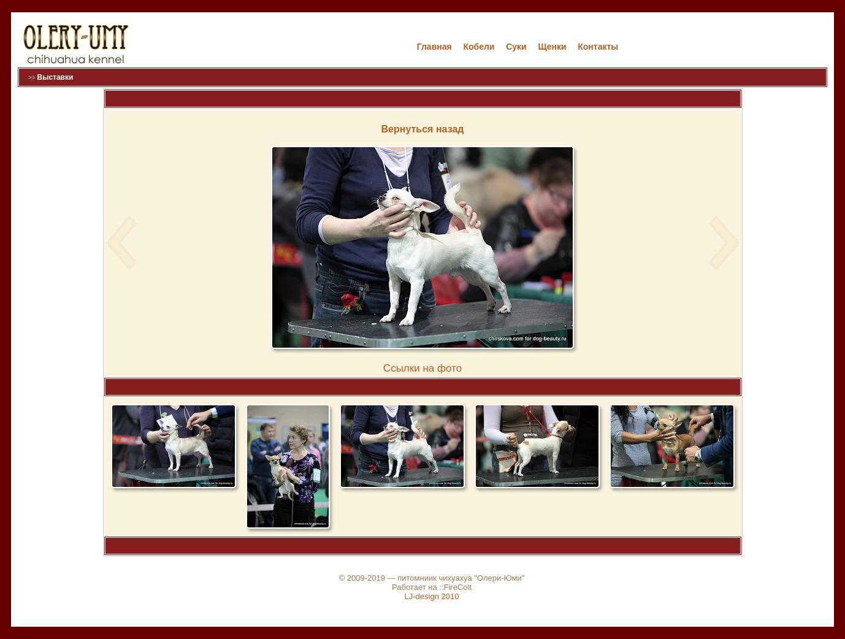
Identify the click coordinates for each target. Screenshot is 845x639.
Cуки (516, 47)
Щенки (552, 47)
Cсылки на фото (422, 368)
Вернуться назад (422, 129)
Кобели (478, 47)
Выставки (55, 77)
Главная (434, 47)
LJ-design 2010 (432, 596)
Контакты (598, 47)
